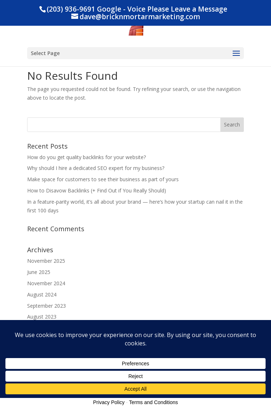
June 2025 (38, 272)
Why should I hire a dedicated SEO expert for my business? (95, 168)
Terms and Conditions (153, 402)
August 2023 (41, 316)
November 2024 (46, 283)
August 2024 (41, 294)
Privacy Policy (108, 402)
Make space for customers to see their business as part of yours (103, 179)
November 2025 (46, 260)
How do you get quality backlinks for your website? (86, 157)
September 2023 (46, 305)
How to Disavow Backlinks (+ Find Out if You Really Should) (96, 190)
